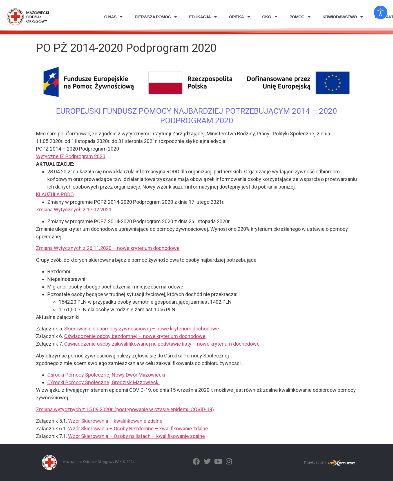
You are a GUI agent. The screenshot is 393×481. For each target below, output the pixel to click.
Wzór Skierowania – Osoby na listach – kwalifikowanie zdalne (136, 436)
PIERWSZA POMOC (156, 17)
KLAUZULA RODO (55, 194)
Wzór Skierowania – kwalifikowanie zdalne (115, 421)
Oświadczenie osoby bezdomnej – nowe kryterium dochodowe (135, 336)
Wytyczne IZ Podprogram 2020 (70, 156)
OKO (270, 17)
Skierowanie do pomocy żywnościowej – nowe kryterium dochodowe (141, 329)
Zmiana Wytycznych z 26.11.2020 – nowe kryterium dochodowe (108, 248)
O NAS (114, 17)
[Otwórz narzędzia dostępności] (380, 12)
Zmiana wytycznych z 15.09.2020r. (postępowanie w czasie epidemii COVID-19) (125, 409)
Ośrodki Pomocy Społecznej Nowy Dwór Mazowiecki (106, 375)
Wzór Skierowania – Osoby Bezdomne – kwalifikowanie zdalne (138, 428)
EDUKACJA (203, 17)
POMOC (300, 17)
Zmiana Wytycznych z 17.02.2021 (73, 209)
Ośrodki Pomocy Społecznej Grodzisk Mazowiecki (103, 382)
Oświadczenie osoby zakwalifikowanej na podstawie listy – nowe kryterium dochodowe (162, 344)
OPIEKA (240, 17)
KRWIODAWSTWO (343, 17)
